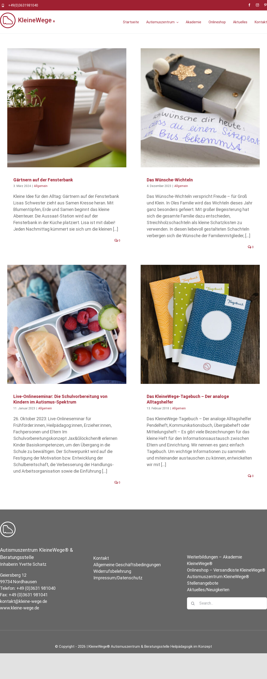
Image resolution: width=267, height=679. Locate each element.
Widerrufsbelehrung (112, 581)
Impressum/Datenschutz (118, 587)
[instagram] (257, 5)
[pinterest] (265, 5)
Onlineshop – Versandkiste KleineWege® (226, 579)
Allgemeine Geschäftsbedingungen (127, 574)
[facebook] (249, 5)
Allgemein (41, 186)
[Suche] (193, 613)
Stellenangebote (202, 593)
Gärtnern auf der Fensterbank (43, 179)
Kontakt (101, 568)
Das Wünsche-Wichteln (167, 179)
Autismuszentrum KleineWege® (218, 586)
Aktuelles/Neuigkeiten (208, 599)
